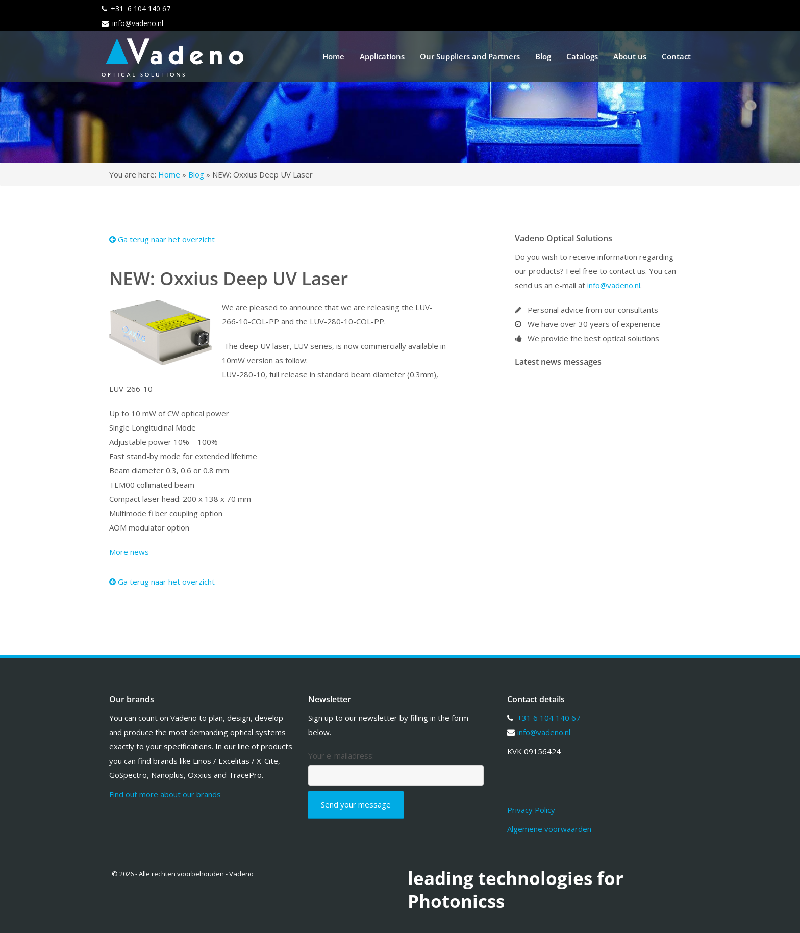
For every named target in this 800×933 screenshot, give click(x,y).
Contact (676, 56)
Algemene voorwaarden (549, 829)
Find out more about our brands (165, 794)
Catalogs (582, 56)
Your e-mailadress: (341, 756)
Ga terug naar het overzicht (162, 239)
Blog (543, 56)
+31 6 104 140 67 (140, 8)
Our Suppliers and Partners (470, 56)
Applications (382, 56)
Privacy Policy (531, 809)
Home (333, 56)
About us (629, 56)
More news (129, 552)
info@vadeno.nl (137, 23)
